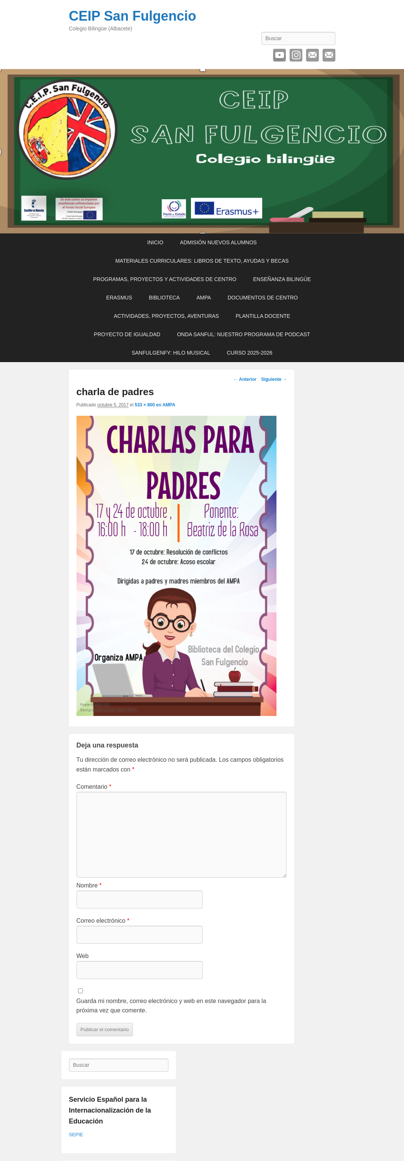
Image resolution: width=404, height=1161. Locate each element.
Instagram (296, 55)
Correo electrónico (312, 55)
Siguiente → (274, 379)
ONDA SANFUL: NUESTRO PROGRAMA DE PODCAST (243, 334)
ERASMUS (119, 298)
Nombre (89, 885)
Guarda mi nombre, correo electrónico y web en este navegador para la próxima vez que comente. (171, 1006)
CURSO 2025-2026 (249, 353)
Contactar (329, 55)
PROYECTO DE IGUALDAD (127, 334)
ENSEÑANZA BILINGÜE (282, 279)
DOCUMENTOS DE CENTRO (263, 298)
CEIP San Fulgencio (132, 16)
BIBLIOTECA (164, 298)
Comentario (94, 787)
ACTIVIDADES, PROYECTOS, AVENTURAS (166, 316)
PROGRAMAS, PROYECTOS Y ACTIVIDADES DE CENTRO (164, 279)
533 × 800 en (148, 405)
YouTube (279, 55)
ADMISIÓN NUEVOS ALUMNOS (218, 242)
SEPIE (76, 1134)
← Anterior (245, 379)
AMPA (204, 298)
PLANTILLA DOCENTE (263, 316)
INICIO (155, 242)
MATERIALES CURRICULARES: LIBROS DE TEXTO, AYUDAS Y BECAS (201, 261)
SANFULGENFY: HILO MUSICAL (171, 353)
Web (83, 956)
